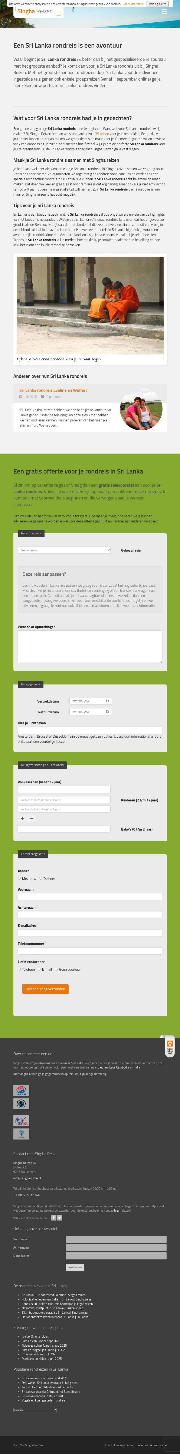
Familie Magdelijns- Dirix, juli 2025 (44, 1350)
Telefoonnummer (32, 943)
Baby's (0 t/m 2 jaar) (137, 829)
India (137, 1067)
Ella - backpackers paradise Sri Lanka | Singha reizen (55, 1312)
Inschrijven (75, 1267)
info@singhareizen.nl (27, 1178)
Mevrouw (27, 878)
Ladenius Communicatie (152, 1445)
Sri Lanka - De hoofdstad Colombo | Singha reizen (54, 1295)
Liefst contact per (31, 961)
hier (116, 1210)
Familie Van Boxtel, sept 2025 (41, 1341)
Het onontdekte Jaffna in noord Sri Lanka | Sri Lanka (55, 1317)
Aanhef (23, 871)
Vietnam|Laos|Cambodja (113, 1067)
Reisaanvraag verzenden (45, 989)
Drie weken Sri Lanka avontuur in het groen (50, 1382)
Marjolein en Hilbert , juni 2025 (42, 1358)
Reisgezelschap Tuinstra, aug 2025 (44, 1345)
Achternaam (28, 907)
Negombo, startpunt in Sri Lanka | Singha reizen (52, 1308)
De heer (47, 878)
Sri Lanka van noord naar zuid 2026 (45, 1378)
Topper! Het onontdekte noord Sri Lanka (47, 1387)
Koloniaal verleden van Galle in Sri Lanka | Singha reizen (57, 1299)
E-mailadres (28, 925)
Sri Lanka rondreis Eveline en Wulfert (53, 390)
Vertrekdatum (48, 701)
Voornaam (26, 889)
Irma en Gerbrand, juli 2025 (39, 1354)
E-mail (45, 969)
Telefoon (26, 969)
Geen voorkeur (68, 969)
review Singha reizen (35, 1336)
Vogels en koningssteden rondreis (44, 1400)
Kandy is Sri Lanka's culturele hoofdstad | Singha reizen (57, 1304)
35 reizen (102, 134)
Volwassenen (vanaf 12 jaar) (39, 782)
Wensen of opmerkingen (37, 626)
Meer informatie (134, 3)
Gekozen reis (131, 550)
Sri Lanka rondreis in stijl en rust (42, 1396)
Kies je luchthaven (32, 723)
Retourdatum (48, 712)
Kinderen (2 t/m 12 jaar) (139, 800)
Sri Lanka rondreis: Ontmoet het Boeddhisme (51, 1391)
